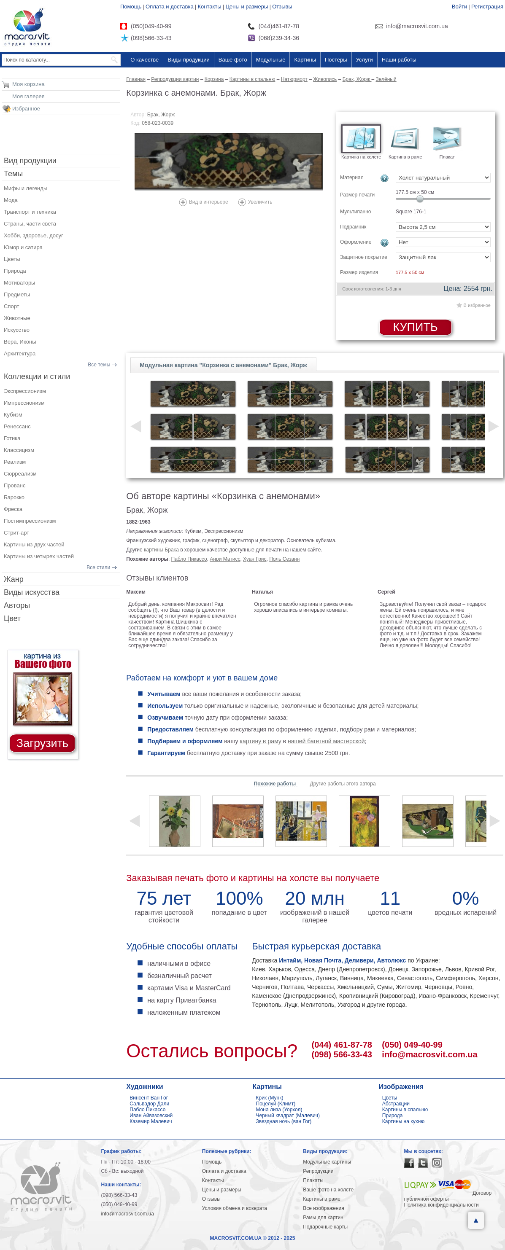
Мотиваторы (19, 283)
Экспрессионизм (25, 391)
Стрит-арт (16, 533)
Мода (11, 200)
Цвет (12, 618)
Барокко (14, 497)
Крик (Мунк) (270, 1098)
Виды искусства (31, 592)
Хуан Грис (254, 559)
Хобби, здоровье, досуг (33, 235)
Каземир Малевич (151, 1121)
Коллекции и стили (37, 376)
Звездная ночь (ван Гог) (284, 1121)
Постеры (336, 59)
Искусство (17, 330)
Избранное (26, 108)
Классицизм (19, 450)
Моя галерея (28, 96)
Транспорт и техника (30, 212)
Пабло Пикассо (189, 559)
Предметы (17, 294)
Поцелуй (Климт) (276, 1104)
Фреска (13, 509)
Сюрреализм (20, 473)
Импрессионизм (24, 403)
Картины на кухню (403, 1121)
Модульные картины (327, 1162)
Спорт (11, 306)
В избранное (477, 305)
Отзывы (282, 6)
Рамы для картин (323, 1217)
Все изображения (323, 1208)
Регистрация (487, 6)
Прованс (14, 485)
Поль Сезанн (284, 559)
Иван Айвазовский (151, 1115)
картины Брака (161, 550)
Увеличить (260, 202)
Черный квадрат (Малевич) (288, 1115)
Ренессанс (17, 426)
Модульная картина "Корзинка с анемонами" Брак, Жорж (223, 365)
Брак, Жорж (161, 115)
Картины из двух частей (34, 544)
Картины (305, 59)
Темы (13, 173)
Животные (17, 318)
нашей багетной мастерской (326, 741)
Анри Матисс (225, 559)
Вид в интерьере (208, 202)
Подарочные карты (325, 1227)
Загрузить (42, 743)
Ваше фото (233, 59)
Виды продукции (188, 59)
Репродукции (318, 1171)
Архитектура (19, 353)
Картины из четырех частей (39, 556)
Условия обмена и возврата (234, 1208)
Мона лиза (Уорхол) (279, 1110)
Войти (459, 6)
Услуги (364, 59)
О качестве (144, 59)
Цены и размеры (246, 6)
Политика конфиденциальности (441, 1205)
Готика (12, 438)
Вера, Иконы (20, 342)
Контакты (209, 6)
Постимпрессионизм (30, 521)
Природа (15, 271)
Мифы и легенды (25, 188)
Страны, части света (30, 223)
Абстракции (396, 1104)
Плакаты (313, 1180)
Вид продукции (30, 160)
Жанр (14, 579)
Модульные (271, 59)
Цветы (12, 259)
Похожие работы (275, 784)
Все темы (99, 365)
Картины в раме (321, 1199)
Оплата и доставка (170, 6)
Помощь (130, 6)
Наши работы (399, 59)
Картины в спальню (405, 1110)
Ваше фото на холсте (328, 1190)
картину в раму (260, 741)
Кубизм (13, 414)
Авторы (17, 605)
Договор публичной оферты (448, 1196)
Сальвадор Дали (149, 1104)
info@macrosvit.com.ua (429, 1054)
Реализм (15, 462)
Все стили (98, 567)
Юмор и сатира (23, 247)
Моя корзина (28, 84)
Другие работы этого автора (343, 784)
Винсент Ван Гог (149, 1098)
